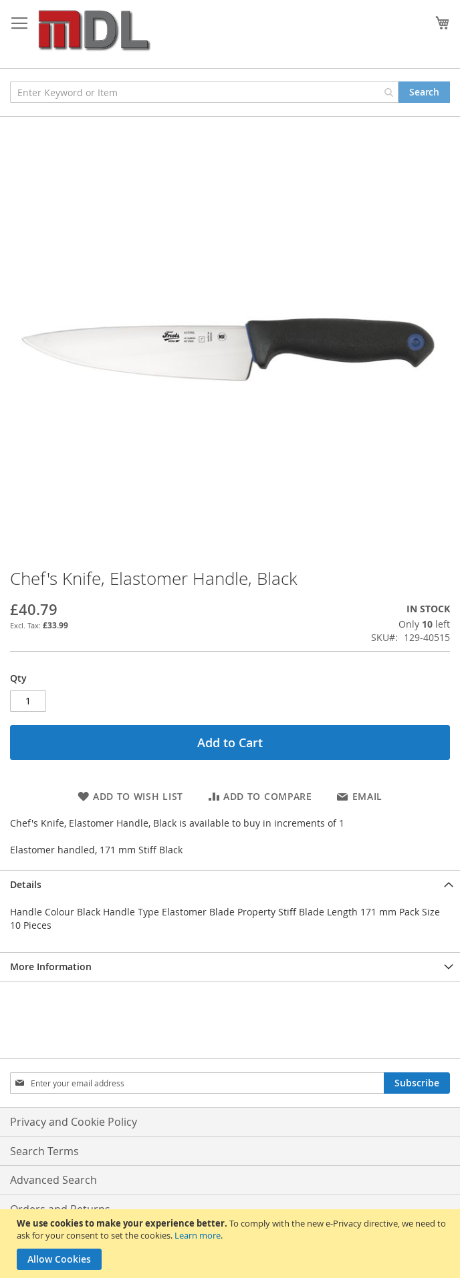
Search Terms (44, 1151)
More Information (51, 966)
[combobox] (204, 92)
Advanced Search (53, 1180)
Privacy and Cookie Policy (73, 1121)
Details (25, 884)
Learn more (198, 1235)
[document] (232, 1243)
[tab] (230, 884)
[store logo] (93, 31)
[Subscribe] (417, 1083)
